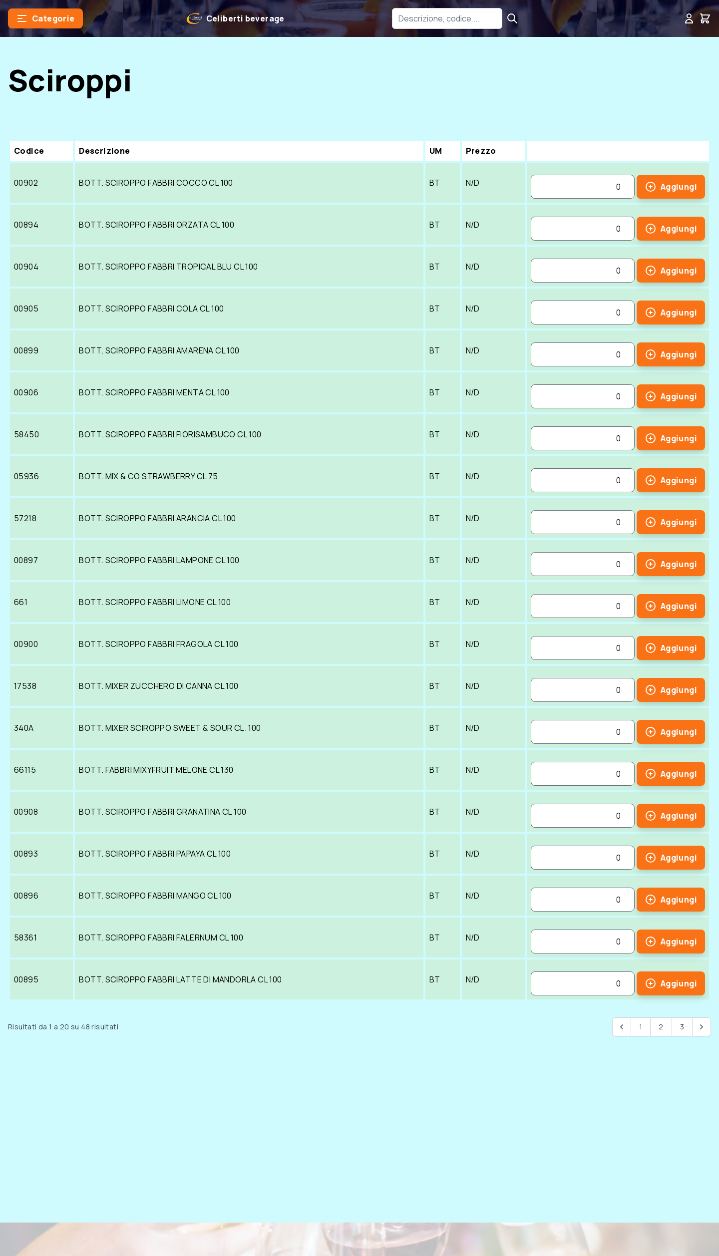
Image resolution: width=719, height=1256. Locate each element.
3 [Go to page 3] (682, 1026)
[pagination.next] (701, 1026)
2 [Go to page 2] (661, 1026)
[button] (45, 18)
